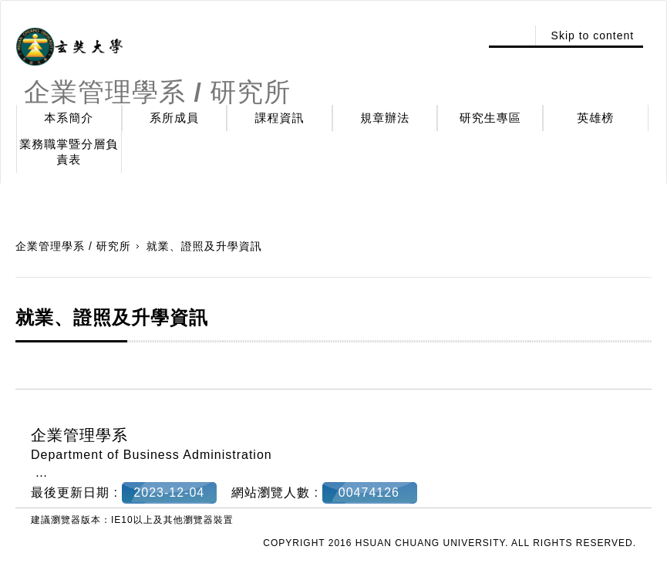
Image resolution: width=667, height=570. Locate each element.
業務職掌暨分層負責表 (68, 151)
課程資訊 (280, 117)
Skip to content (593, 35)
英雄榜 (595, 117)
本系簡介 (68, 117)
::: (510, 35)
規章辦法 (384, 117)
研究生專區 (490, 117)
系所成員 (174, 117)
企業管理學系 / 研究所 (73, 246)
